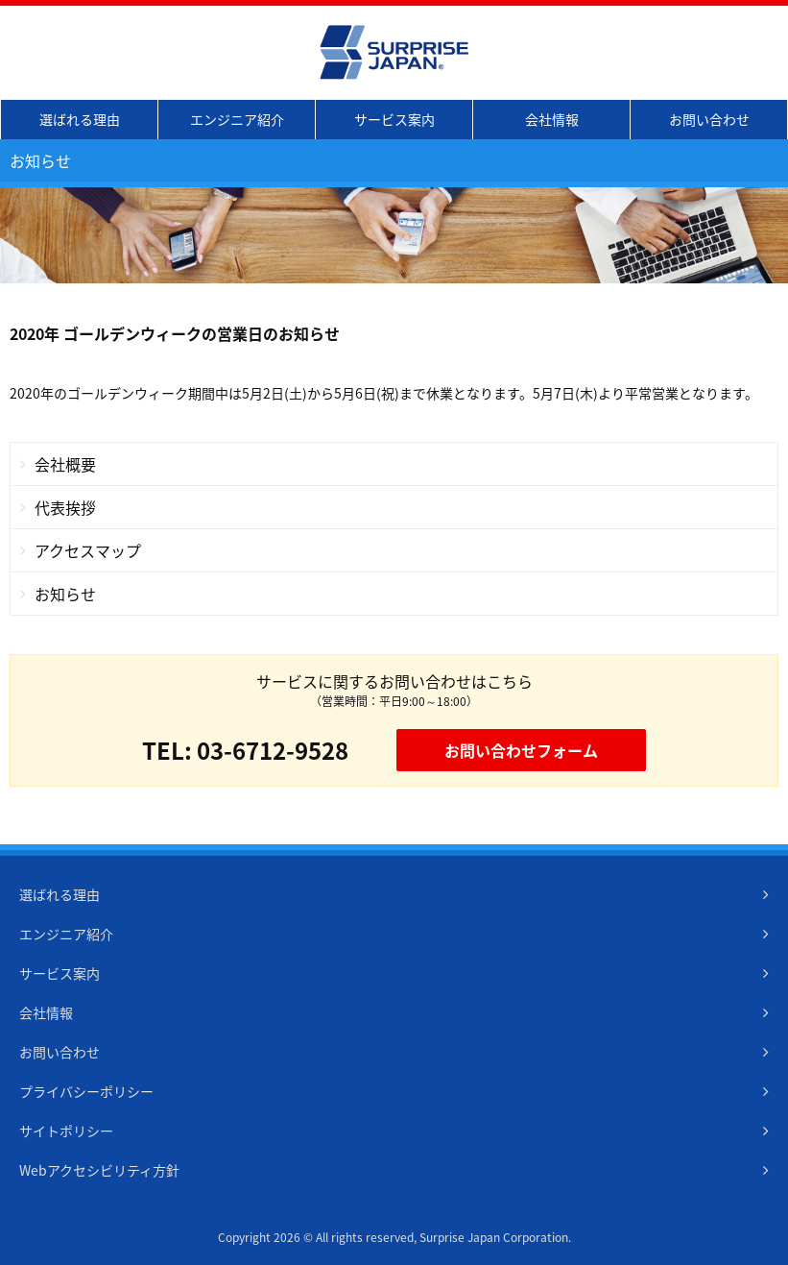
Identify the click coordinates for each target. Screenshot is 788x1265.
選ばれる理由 (79, 119)
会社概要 (65, 463)
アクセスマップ (88, 550)
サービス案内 (394, 119)
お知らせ (65, 593)
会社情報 (552, 119)
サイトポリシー (66, 1130)
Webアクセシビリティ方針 (99, 1170)
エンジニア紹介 (237, 119)
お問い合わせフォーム (521, 750)
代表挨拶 (65, 507)
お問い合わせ (709, 119)
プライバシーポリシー (86, 1091)
